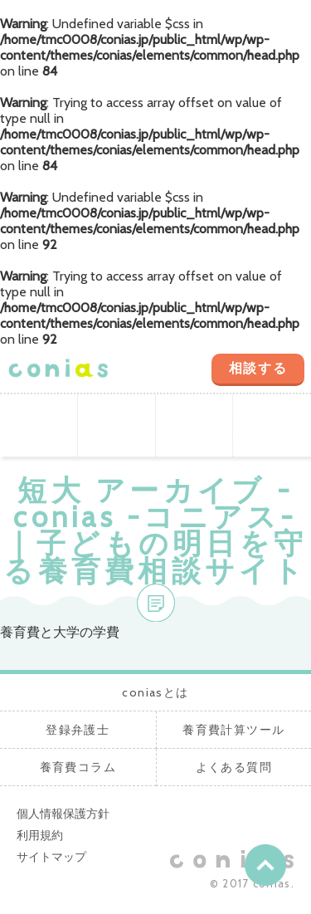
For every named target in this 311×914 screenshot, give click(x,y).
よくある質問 (234, 767)
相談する (258, 368)
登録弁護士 (117, 425)
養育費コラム (272, 425)
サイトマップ (51, 856)
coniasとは (39, 425)
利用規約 (40, 835)
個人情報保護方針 (63, 813)
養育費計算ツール (195, 425)
